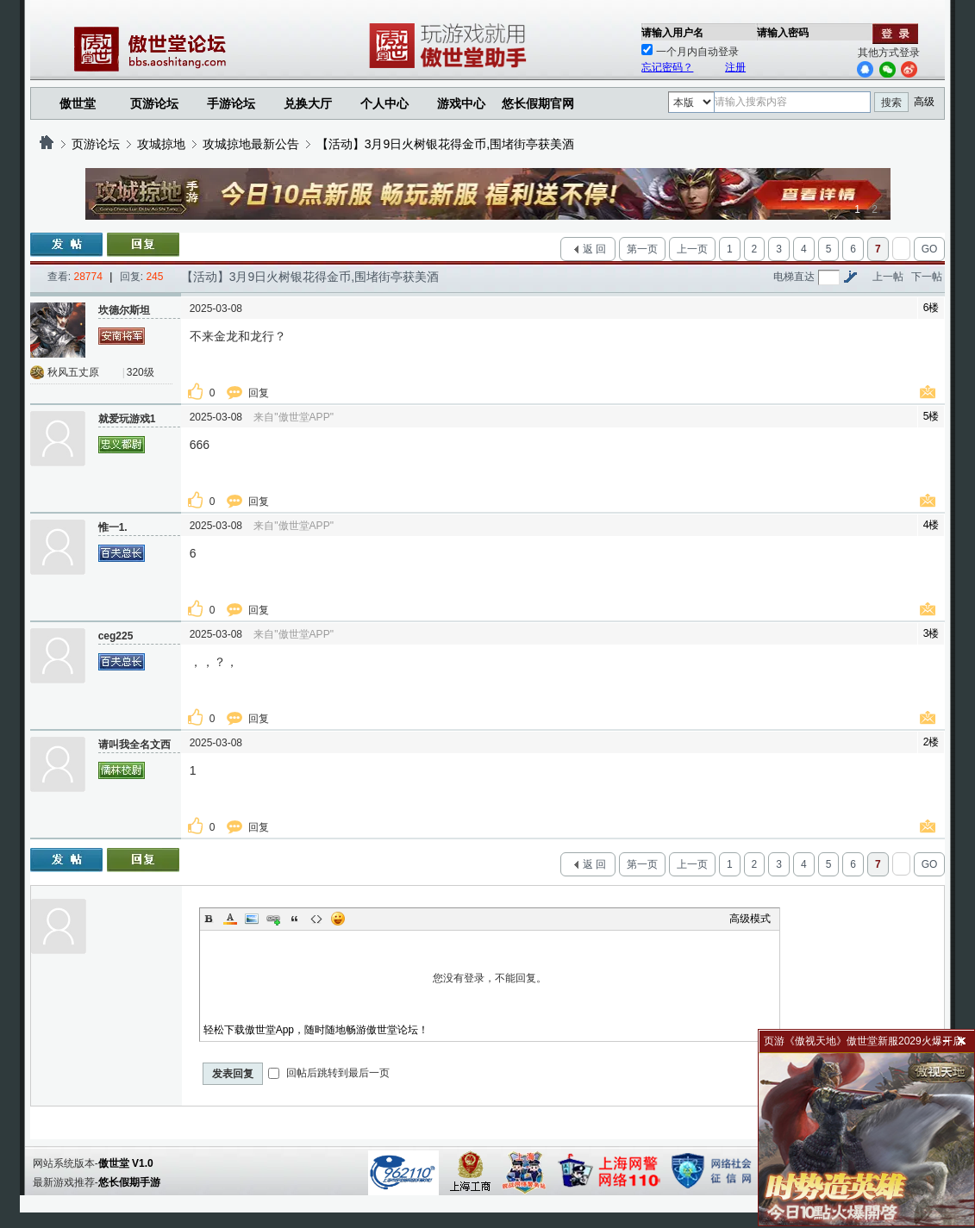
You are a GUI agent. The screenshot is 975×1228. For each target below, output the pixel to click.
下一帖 (926, 277)
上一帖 (887, 277)
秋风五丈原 (73, 372)
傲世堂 (77, 103)
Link (273, 918)
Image (251, 918)
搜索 (891, 103)
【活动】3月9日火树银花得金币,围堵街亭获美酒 (445, 144)
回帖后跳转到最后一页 (329, 1073)
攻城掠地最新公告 (251, 144)
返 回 (594, 249)
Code (316, 918)
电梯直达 (794, 277)
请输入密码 (783, 33)
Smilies (338, 918)
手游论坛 (231, 103)
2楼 (931, 742)
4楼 (931, 525)
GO (930, 249)
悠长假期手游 (129, 1182)
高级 (924, 102)
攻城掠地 (161, 144)
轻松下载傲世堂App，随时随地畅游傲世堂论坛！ (315, 1030)
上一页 (692, 249)
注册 (735, 67)
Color (230, 918)
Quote (294, 918)
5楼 (931, 416)
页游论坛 (154, 103)
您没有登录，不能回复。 (490, 978)
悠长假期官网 (538, 103)
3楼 (931, 633)
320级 (140, 372)
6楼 (931, 308)
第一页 (642, 249)
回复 (260, 393)
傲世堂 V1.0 (125, 1163)
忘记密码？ (667, 67)
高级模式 (750, 919)
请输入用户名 (672, 33)
